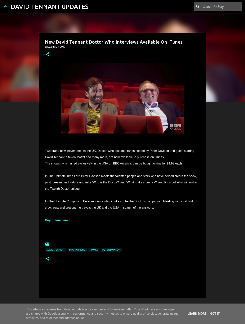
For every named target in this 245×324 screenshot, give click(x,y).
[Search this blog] (222, 6)
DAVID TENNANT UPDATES (49, 6)
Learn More (197, 313)
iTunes (94, 249)
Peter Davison (111, 249)
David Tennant (56, 249)
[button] (47, 54)
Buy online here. (57, 220)
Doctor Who (77, 249)
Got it (215, 313)
